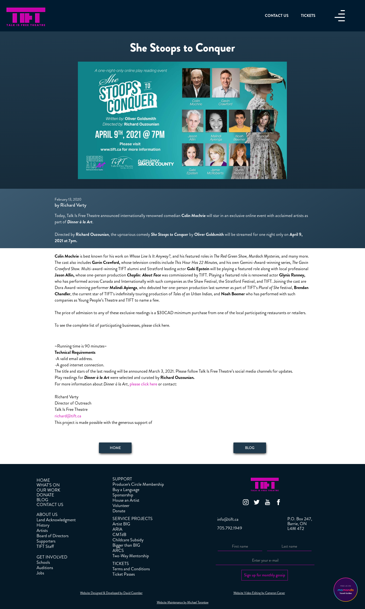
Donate (118, 511)
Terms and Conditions (131, 569)
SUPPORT (122, 479)
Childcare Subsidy (127, 540)
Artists (42, 530)
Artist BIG (121, 524)
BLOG (42, 500)
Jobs (40, 573)
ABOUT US (47, 514)
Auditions (45, 568)
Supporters (46, 541)
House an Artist (125, 500)
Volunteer (120, 505)
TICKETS (120, 563)
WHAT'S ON (48, 485)
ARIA (117, 529)
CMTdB (119, 534)
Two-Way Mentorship (130, 556)
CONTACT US (50, 504)
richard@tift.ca (68, 416)
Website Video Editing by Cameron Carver (259, 593)
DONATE (45, 495)
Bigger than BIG (126, 545)
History (43, 525)
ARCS (118, 550)
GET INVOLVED (52, 557)
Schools (43, 562)
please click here (143, 384)
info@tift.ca (227, 519)
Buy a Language (125, 489)
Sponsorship (122, 495)
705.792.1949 (229, 528)
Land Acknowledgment (56, 520)
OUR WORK (48, 490)
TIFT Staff (45, 546)
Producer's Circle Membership (138, 484)
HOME (43, 480)
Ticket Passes (123, 574)
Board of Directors (52, 536)
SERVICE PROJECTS (132, 518)
